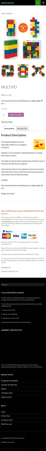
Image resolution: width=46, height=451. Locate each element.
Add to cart (16, 115)
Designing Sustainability (9, 381)
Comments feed (6, 420)
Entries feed (5, 416)
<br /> (23, 347)
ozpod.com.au (7, 2)
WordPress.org (6, 424)
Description (9, 128)
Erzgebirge (7, 221)
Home (3, 13)
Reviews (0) (22, 128)
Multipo (4, 389)
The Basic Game (7, 393)
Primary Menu (43, 2)
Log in (3, 412)
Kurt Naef (9, 122)
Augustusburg (6, 397)
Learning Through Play (9, 385)
